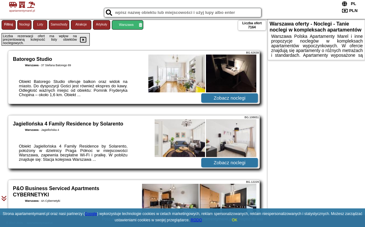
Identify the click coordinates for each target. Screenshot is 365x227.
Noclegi (24, 24)
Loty (40, 24)
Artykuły (101, 24)
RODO (196, 220)
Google (91, 214)
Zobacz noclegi (230, 98)
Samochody (59, 24)
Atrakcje (81, 24)
